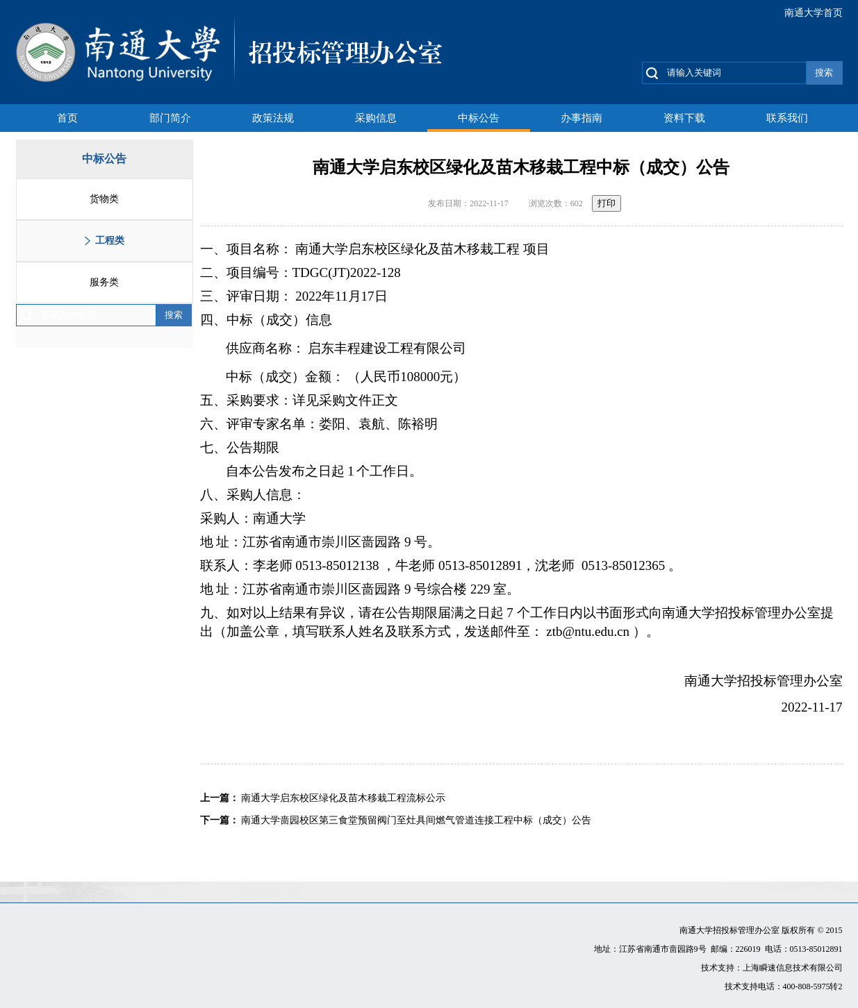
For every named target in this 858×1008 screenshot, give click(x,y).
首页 (67, 118)
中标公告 (479, 118)
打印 (606, 203)
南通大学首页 (813, 13)
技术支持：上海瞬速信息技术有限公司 (772, 968)
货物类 (104, 199)
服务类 (104, 282)
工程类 (109, 240)
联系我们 (787, 118)
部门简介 (170, 118)
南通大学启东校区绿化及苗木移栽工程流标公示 (343, 798)
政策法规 (273, 118)
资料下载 (684, 118)
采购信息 (376, 118)
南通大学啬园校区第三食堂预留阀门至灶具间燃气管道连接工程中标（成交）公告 (416, 820)
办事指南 (581, 118)
